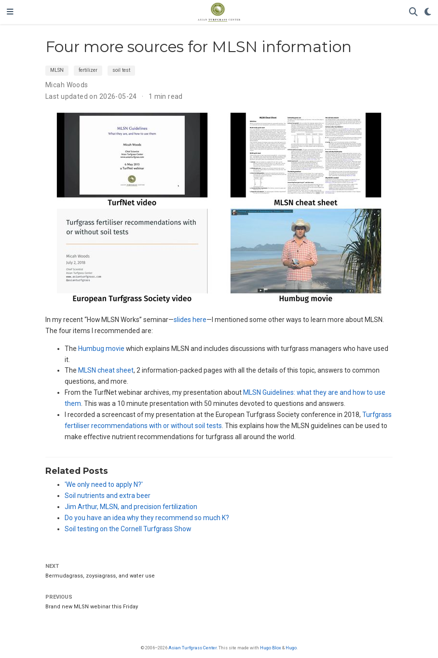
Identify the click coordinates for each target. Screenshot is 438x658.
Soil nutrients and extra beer (108, 495)
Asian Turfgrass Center (192, 647)
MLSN (57, 70)
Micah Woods (66, 85)
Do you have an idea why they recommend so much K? (147, 518)
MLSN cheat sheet (106, 370)
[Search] (413, 12)
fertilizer (88, 70)
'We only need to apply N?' (104, 484)
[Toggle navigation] (10, 12)
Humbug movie (101, 348)
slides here (190, 319)
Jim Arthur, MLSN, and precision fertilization (131, 506)
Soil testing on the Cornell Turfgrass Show (128, 529)
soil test (121, 70)
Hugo (291, 647)
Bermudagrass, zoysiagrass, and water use (100, 576)
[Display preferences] (427, 12)
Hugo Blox (270, 647)
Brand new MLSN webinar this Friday (91, 607)
